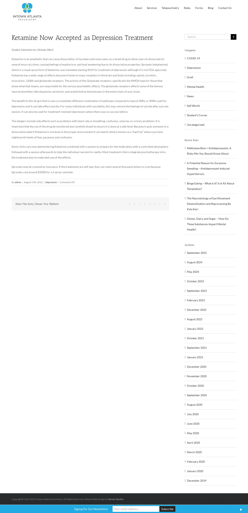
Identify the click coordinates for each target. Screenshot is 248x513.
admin (18, 182)
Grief (190, 77)
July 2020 (193, 414)
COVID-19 (193, 58)
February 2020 (196, 461)
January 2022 (195, 328)
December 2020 (196, 366)
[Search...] (208, 37)
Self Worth (193, 105)
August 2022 (194, 319)
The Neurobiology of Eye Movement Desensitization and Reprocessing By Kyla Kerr (209, 204)
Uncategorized (195, 124)
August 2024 (194, 262)
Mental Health (195, 86)
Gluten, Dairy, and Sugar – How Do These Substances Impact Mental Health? (208, 224)
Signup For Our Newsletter (91, 509)
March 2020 (194, 452)
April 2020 (193, 442)
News (190, 96)
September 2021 (197, 347)
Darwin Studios (116, 499)
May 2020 (193, 433)
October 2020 (195, 385)
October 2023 (195, 281)
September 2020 (197, 395)
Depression (51, 182)
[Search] (233, 37)
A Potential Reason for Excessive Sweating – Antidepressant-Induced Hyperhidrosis (208, 168)
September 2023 (197, 290)
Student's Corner (197, 115)
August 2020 (194, 404)
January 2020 (195, 471)
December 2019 (196, 480)
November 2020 (197, 376)
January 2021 (195, 357)
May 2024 (193, 271)
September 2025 (197, 252)
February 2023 (196, 300)
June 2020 (193, 423)
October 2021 (195, 338)
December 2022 (196, 309)
